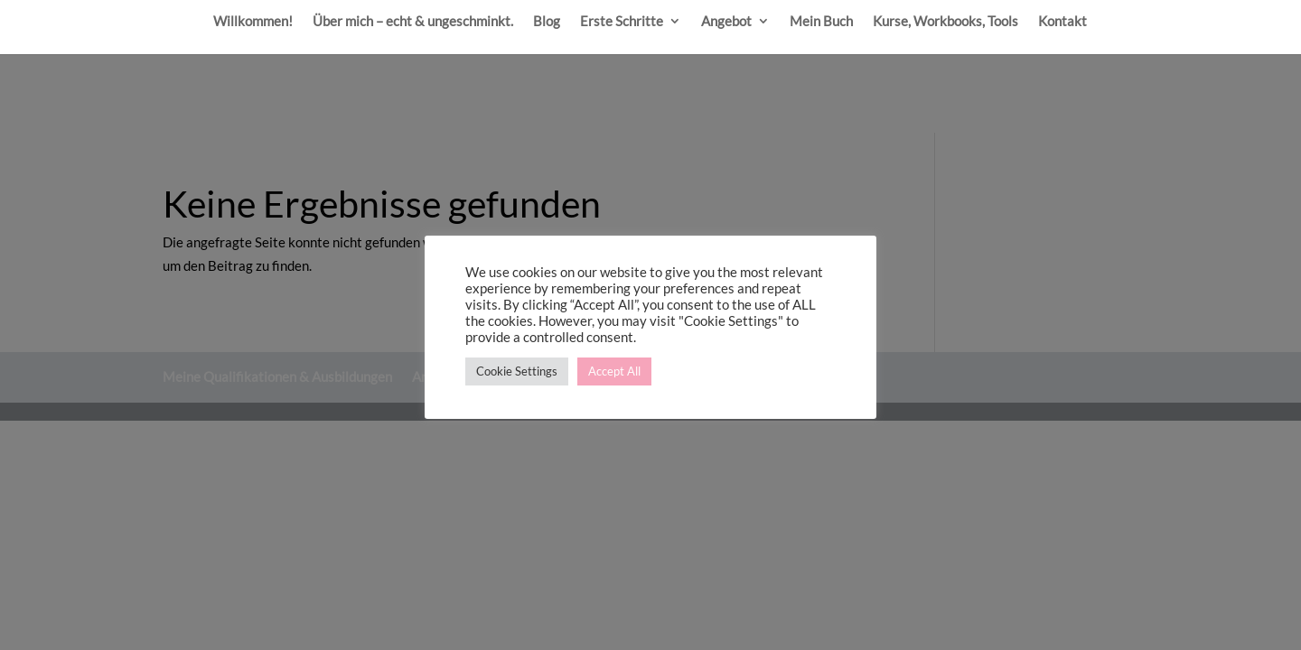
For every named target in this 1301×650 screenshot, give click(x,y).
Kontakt (1062, 21)
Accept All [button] (614, 371)
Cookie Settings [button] (516, 371)
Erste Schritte (621, 21)
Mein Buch (821, 21)
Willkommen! (253, 21)
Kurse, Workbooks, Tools (945, 21)
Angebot (726, 21)
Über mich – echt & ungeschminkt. (413, 21)
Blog (546, 21)
